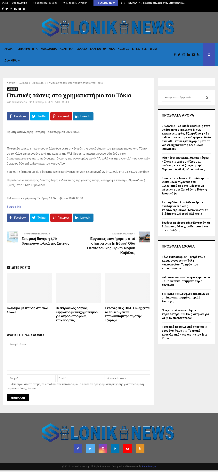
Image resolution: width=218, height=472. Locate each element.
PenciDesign (149, 466)
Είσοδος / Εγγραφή (75, 3)
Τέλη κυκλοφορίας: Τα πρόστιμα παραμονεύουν (180, 264)
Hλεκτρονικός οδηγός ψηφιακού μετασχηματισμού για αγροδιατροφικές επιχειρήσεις (77, 314)
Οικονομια (12, 89)
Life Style (139, 48)
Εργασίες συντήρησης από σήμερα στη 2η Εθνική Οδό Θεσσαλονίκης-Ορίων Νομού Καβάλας (111, 246)
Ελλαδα (82, 48)
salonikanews (19, 102)
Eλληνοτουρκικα (102, 48)
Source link (14, 206)
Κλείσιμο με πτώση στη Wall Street (27, 310)
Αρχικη (9, 48)
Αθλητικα (66, 48)
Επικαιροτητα (27, 48)
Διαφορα (10, 60)
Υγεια (153, 48)
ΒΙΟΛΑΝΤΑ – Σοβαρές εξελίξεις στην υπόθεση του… (156, 3)
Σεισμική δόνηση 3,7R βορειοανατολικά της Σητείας (45, 241)
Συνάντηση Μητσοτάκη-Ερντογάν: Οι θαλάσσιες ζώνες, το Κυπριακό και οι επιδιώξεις (186, 226)
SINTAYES (168, 293)
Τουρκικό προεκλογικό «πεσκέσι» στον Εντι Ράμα (184, 334)
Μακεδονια (49, 48)
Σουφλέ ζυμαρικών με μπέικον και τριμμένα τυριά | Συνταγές (186, 281)
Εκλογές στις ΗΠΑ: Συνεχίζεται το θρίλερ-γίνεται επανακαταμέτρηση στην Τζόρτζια (127, 314)
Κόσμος (123, 48)
